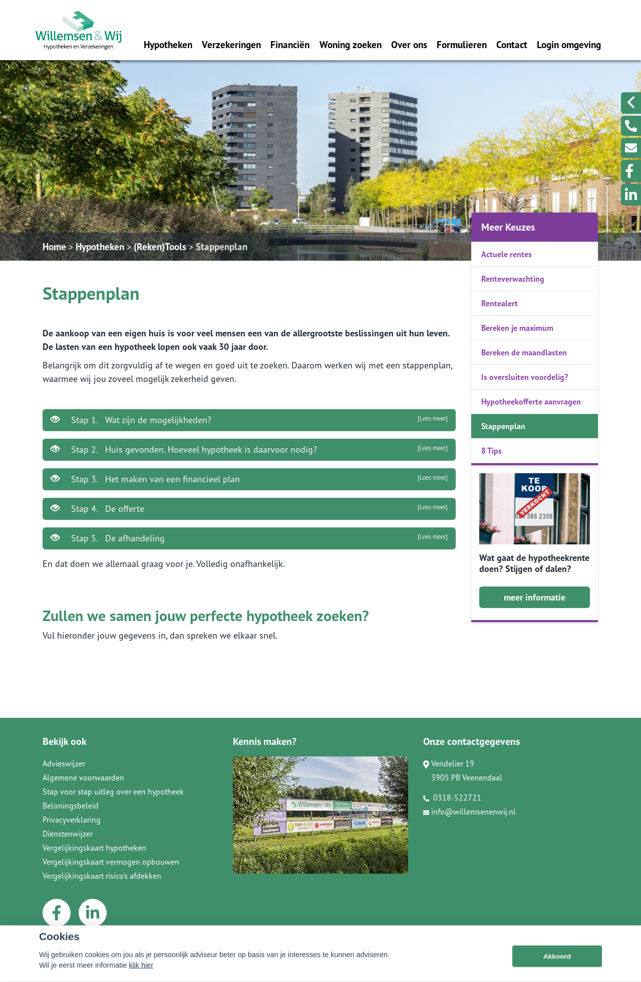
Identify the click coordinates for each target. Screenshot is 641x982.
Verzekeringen (231, 44)
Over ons (409, 44)
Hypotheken (168, 44)
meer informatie (534, 597)
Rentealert (499, 303)
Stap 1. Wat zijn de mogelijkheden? (249, 420)
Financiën (289, 44)
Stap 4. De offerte (249, 508)
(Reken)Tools (160, 246)
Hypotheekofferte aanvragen (531, 402)
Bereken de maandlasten (524, 352)
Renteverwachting (512, 279)
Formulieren (462, 44)
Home (54, 246)
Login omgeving (569, 44)
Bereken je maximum (517, 328)
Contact (511, 44)
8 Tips (491, 451)
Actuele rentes (506, 254)
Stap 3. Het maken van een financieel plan (249, 479)
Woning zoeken (350, 44)
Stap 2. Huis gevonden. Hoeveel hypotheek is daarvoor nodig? (249, 449)
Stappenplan (221, 246)
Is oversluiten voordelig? (524, 377)
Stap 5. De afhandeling (249, 538)
